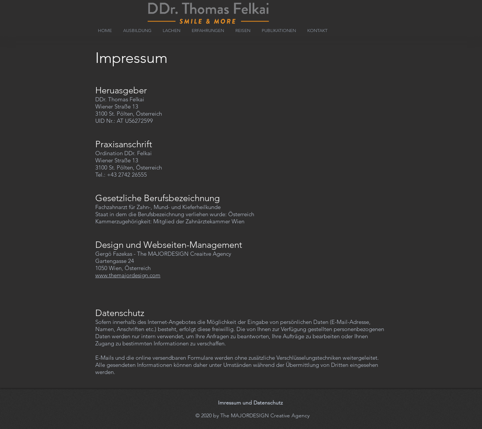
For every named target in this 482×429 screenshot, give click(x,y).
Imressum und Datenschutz (250, 402)
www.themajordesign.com (127, 275)
